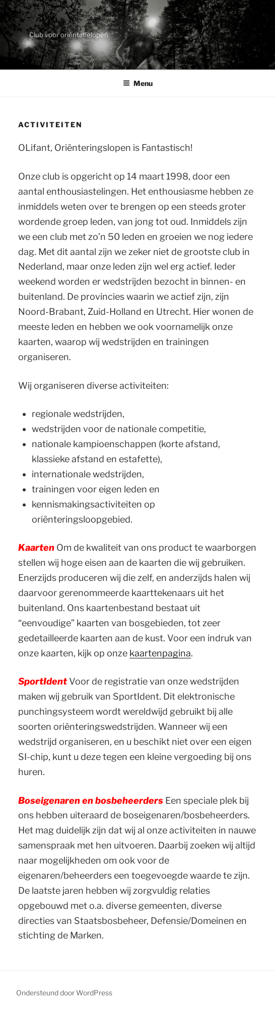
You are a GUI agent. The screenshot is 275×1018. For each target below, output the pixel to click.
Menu (138, 83)
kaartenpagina (160, 653)
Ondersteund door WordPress (64, 992)
